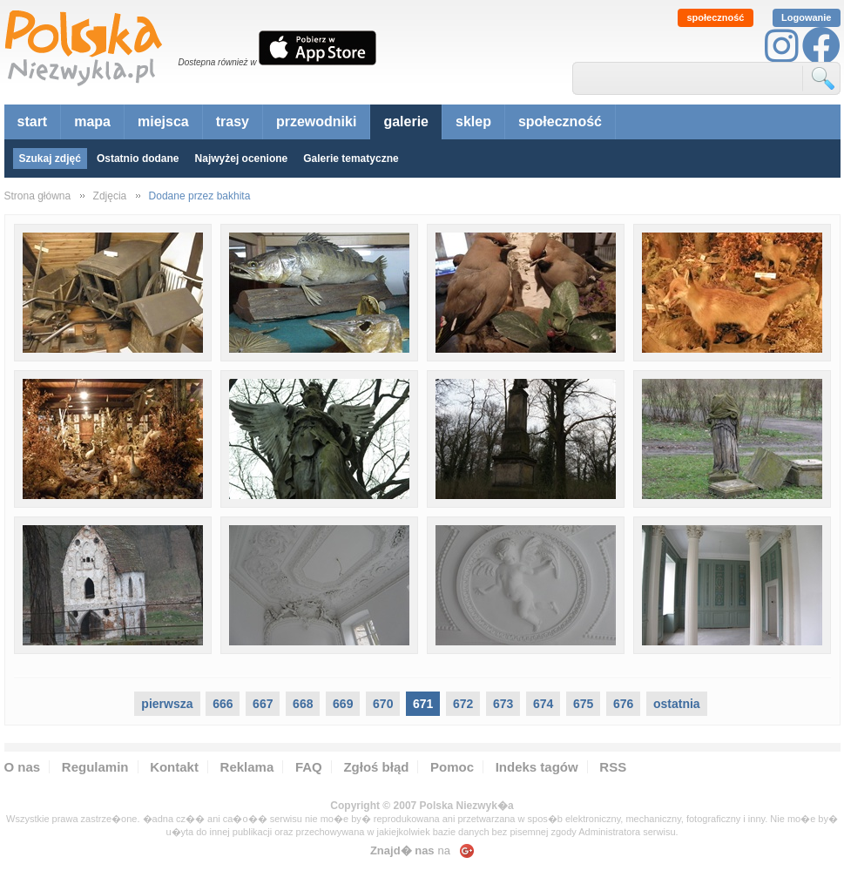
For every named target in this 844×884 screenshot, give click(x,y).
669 (343, 704)
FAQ (308, 766)
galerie (406, 121)
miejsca (163, 121)
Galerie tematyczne (350, 158)
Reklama (247, 766)
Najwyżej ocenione (241, 158)
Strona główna (37, 196)
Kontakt (174, 766)
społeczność (715, 17)
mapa (92, 121)
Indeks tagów (537, 766)
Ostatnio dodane (138, 158)
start (32, 121)
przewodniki (316, 121)
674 (543, 704)
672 (463, 704)
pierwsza (166, 704)
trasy (232, 121)
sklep (473, 121)
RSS (612, 766)
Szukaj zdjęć (50, 158)
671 (423, 704)
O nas (22, 766)
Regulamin (95, 766)
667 (263, 704)
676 (623, 704)
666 (223, 704)
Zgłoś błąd (375, 766)
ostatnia (676, 704)
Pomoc (452, 766)
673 (503, 704)
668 (303, 704)
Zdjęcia (110, 196)
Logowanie (806, 17)
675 (583, 704)
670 (383, 704)
